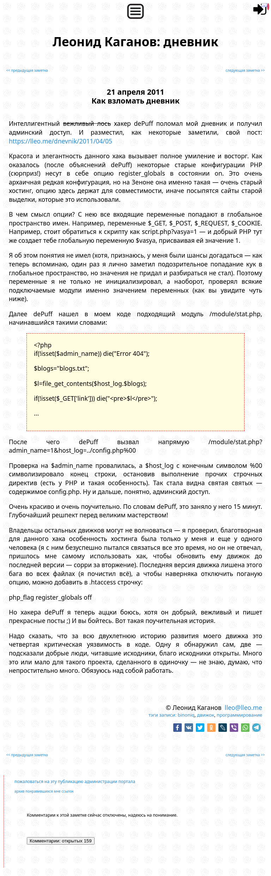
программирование (239, 715)
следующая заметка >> (245, 70)
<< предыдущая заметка (27, 70)
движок (205, 715)
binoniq (185, 715)
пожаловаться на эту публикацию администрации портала (74, 781)
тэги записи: (162, 715)
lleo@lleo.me (243, 707)
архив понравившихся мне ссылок (44, 791)
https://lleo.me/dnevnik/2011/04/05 (60, 141)
